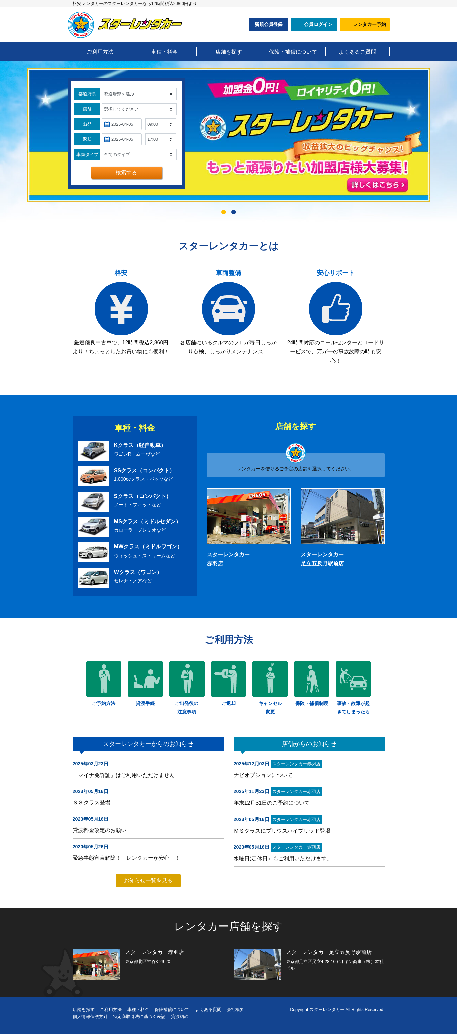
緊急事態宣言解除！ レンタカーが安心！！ (126, 858)
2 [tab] (234, 214)
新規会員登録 (268, 24)
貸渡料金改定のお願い (99, 830)
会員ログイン (318, 24)
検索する (126, 172)
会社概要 (235, 1009)
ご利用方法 (111, 1009)
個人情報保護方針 (90, 1016)
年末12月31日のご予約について (272, 803)
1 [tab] (224, 214)
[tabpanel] (228, 135)
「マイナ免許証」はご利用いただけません (124, 775)
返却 (87, 139)
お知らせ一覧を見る (148, 880)
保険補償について (172, 1009)
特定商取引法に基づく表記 (139, 1016)
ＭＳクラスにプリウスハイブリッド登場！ (285, 831)
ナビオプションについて (263, 775)
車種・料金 (138, 1009)
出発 (87, 124)
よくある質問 (208, 1009)
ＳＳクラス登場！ (94, 802)
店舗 (87, 109)
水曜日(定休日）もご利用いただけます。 (283, 858)
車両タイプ (87, 154)
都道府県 (87, 93)
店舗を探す (84, 1009)
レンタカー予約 (369, 24)
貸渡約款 (179, 1016)
